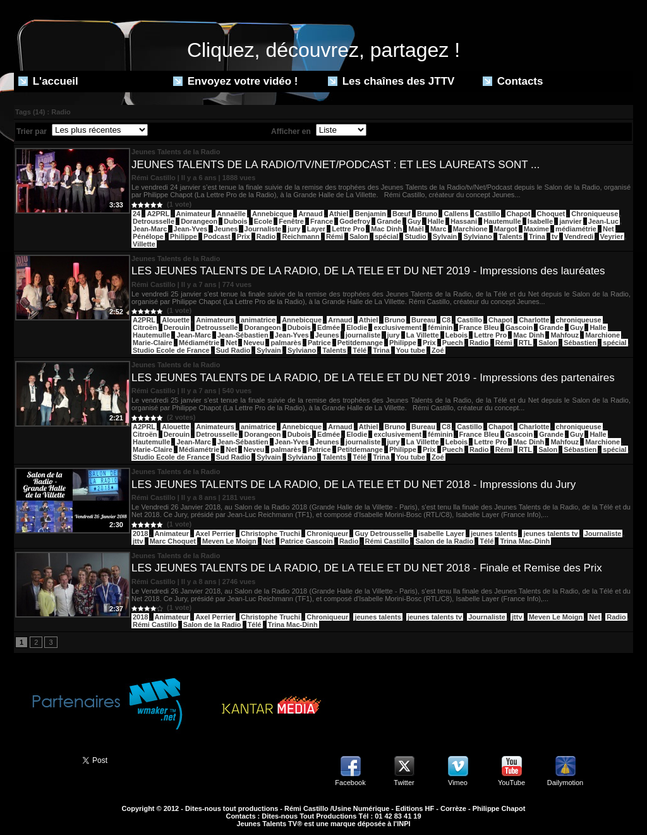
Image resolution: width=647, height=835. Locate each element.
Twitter (404, 782)
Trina (537, 236)
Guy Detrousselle (382, 533)
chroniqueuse (579, 320)
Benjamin (370, 213)
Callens (456, 213)
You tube (410, 350)
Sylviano (477, 236)
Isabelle (540, 221)
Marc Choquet (173, 541)
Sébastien (580, 342)
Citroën (145, 327)
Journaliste (263, 229)
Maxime (536, 229)
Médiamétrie (199, 342)
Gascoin (519, 327)
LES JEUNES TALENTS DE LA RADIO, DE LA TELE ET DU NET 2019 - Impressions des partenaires (373, 378)
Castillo (487, 213)
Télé (359, 350)
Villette (144, 244)
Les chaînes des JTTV (391, 81)
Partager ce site (42, 759)
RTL (525, 342)
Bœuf (401, 213)
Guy (414, 221)
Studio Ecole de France (171, 350)
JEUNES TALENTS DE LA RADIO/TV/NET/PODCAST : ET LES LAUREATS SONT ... (335, 165)
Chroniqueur (327, 533)
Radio (266, 236)
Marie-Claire (152, 342)
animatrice (258, 320)
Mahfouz (564, 335)
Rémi (334, 236)
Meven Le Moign (229, 541)
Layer (316, 229)
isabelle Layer (441, 533)
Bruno (427, 213)
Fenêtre (291, 221)
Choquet (551, 213)
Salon (358, 236)
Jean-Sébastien (243, 335)
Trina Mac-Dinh (525, 541)
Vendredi (578, 236)
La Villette (422, 335)
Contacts (513, 81)
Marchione (470, 229)
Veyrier (612, 236)
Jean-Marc (150, 229)
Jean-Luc (603, 221)
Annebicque (272, 213)
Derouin (177, 327)
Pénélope (148, 236)
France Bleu (479, 327)
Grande (389, 221)
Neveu (253, 342)
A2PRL (158, 213)
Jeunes (226, 229)
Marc (438, 229)
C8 (446, 320)
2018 (140, 533)
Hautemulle (502, 221)
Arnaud (310, 213)
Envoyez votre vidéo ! (235, 81)
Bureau (423, 320)
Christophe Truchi (270, 533)
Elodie (356, 327)
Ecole (263, 221)
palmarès (285, 342)
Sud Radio (233, 350)
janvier (570, 221)
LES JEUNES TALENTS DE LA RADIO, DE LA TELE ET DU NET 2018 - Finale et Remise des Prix (366, 568)
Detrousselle (153, 221)
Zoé (438, 350)
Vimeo (458, 782)
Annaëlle (231, 213)
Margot (505, 229)
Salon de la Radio (444, 541)
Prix (243, 236)
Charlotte (534, 320)
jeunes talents (494, 533)
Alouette (176, 320)
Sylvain (445, 236)
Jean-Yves (191, 229)
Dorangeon (199, 221)
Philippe (183, 236)
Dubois (235, 221)
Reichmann (300, 236)
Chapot (519, 213)
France (321, 221)
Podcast (217, 236)
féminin (440, 327)
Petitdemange (360, 342)
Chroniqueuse (594, 213)
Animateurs (215, 320)
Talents (511, 236)
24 (136, 213)
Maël (415, 229)
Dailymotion (565, 782)
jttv (138, 541)
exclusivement (397, 327)
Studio (415, 236)
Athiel (339, 213)
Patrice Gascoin (307, 541)
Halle (436, 221)
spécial (386, 236)
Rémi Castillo (387, 541)
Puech (452, 342)
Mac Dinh (386, 229)
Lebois (456, 335)
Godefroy (354, 221)
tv (555, 236)
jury (293, 229)
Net (608, 229)
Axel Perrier (214, 533)
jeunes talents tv (550, 533)
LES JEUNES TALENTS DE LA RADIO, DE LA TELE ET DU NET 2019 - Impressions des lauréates (368, 271)
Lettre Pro (348, 229)
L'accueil (48, 81)
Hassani (463, 221)
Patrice (319, 342)
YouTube (511, 782)
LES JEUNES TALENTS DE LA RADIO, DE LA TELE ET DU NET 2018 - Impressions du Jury (353, 484)
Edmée (328, 327)
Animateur (193, 213)
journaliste (363, 335)
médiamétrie (575, 229)
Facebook (350, 782)
